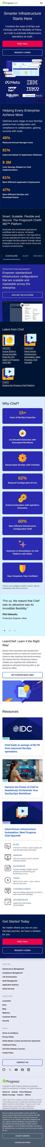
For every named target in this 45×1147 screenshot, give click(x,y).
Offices (28, 1095)
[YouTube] (16, 1070)
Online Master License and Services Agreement (21, 1041)
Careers (20, 1095)
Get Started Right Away (22, 675)
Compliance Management (12, 973)
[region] (22, 1128)
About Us (6, 1092)
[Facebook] (22, 1070)
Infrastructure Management (13, 969)
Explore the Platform (22, 295)
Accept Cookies (22, 1136)
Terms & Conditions (10, 1033)
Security (5, 1021)
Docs (4, 1005)
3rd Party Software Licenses (13, 1049)
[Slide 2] (9, 630)
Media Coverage (8, 1095)
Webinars (6, 1013)
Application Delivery (10, 985)
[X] (10, 1070)
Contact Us (22, 1062)
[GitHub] (3, 1070)
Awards (15, 1092)
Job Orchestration (9, 977)
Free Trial (22, 44)
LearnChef (6, 1001)
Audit (25, 256)
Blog (4, 1009)
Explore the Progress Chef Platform (18, 385)
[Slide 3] (14, 630)
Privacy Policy (8, 1037)
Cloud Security (8, 989)
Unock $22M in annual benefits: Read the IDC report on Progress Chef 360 (10, 357)
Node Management (9, 981)
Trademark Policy (9, 1045)
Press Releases (25, 1092)
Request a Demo (22, 53)
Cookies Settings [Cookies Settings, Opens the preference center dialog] (22, 1142)
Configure (11, 256)
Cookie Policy (7, 1053)
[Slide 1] (4, 630)
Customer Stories (9, 1017)
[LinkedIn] (28, 1070)
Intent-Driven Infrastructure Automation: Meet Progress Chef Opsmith (32, 357)
